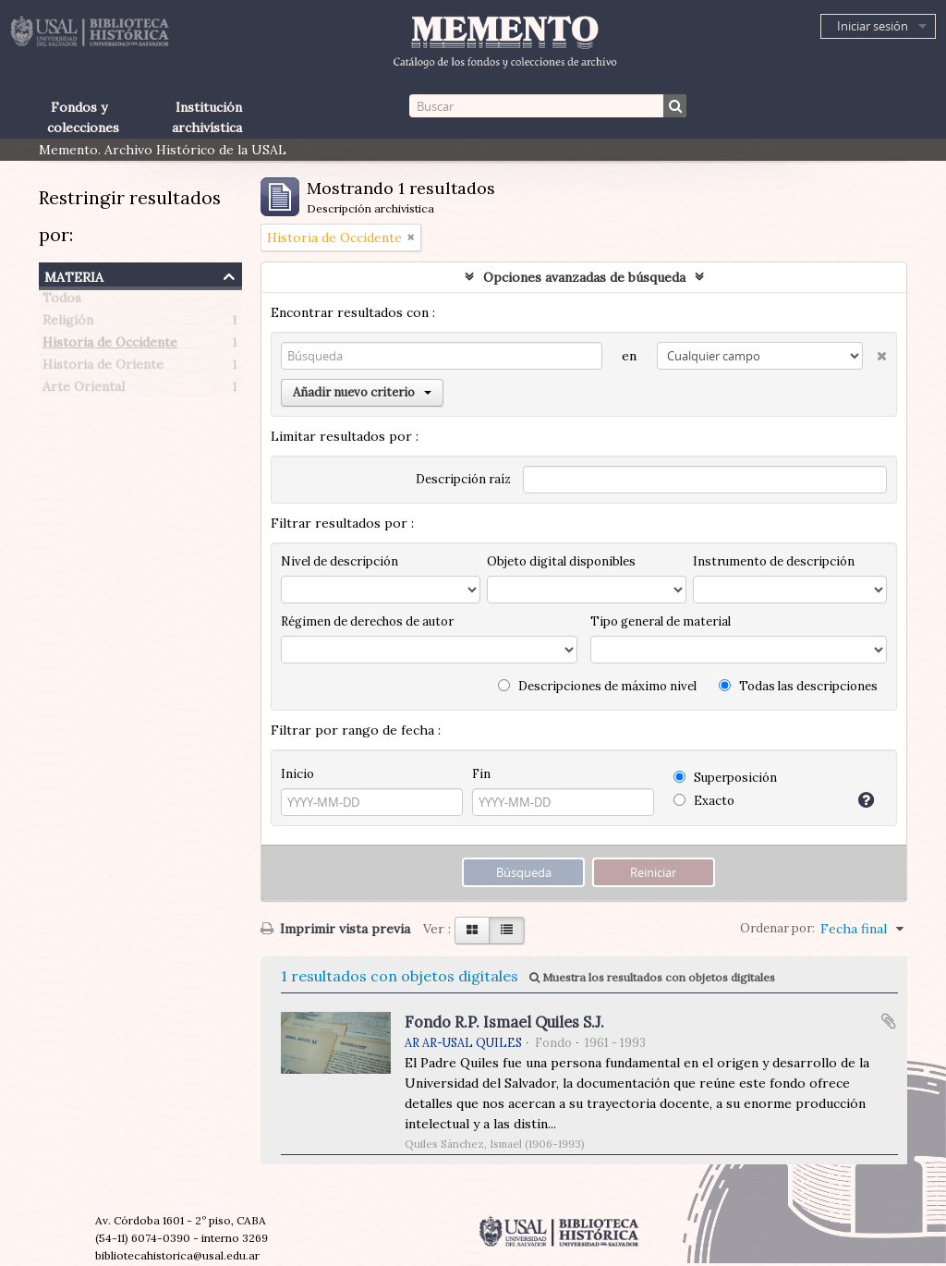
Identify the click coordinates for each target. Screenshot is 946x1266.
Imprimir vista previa (335, 928)
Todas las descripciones (798, 686)
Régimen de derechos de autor (367, 621)
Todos (61, 301)
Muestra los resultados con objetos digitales (652, 977)
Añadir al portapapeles (888, 1021)
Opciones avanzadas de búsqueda (584, 277)
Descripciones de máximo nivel (597, 686)
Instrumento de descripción (774, 561)
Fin (481, 774)
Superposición (725, 777)
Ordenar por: (777, 928)
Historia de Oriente (103, 367)
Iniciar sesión (872, 26)
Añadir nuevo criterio (362, 392)
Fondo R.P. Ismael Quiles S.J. (504, 1022)
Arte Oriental (83, 390)
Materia (73, 274)
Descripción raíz (463, 479)
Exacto (703, 801)
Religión (67, 323)
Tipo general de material (660, 621)
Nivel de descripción (339, 561)
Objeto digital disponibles (561, 561)
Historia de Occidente (109, 345)
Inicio (297, 774)
